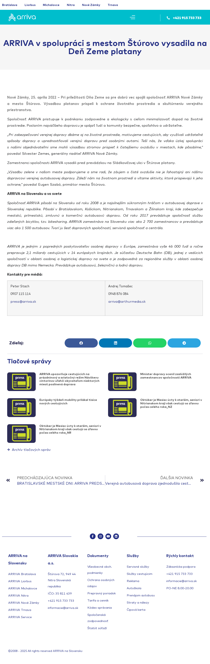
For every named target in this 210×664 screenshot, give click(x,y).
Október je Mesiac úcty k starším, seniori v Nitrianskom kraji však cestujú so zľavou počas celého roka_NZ (171, 403)
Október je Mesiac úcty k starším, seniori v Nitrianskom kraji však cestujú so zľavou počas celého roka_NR (70, 429)
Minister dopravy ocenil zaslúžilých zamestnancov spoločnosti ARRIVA (165, 375)
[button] (81, 343)
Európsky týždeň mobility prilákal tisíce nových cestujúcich (68, 401)
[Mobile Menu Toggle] (132, 17)
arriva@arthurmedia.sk (127, 301)
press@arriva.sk (23, 301)
